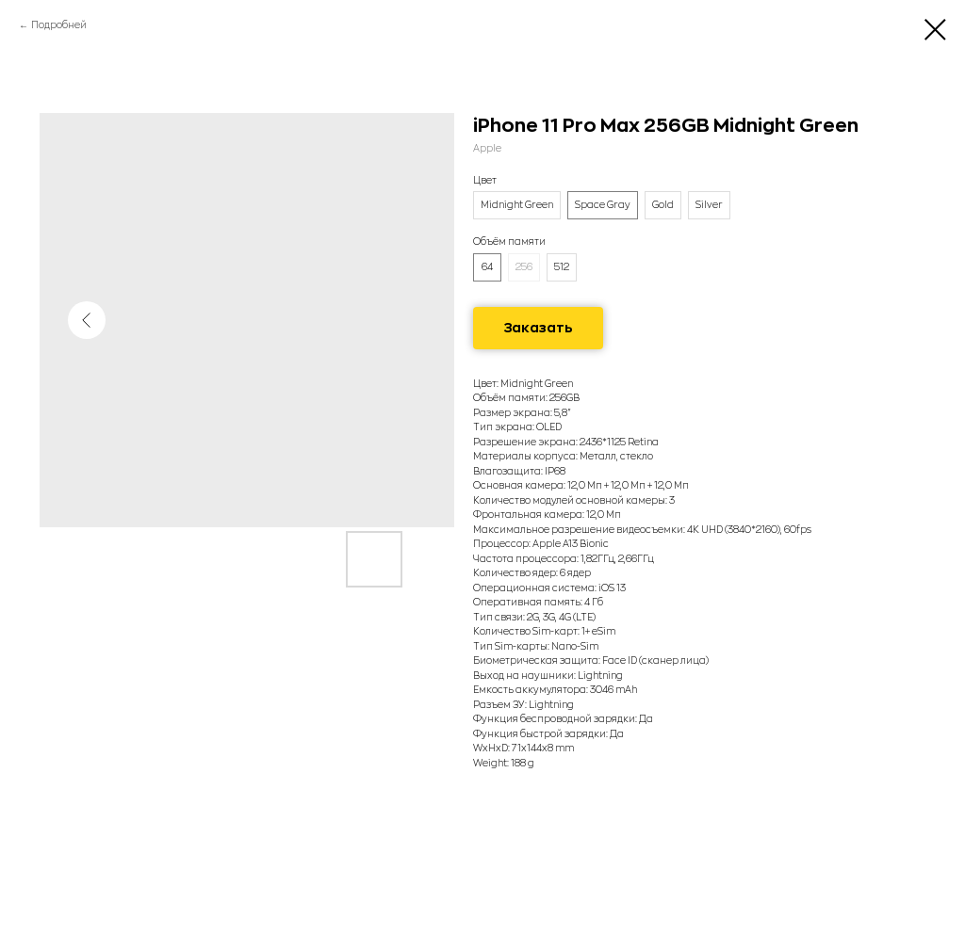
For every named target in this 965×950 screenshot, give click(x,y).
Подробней (59, 25)
